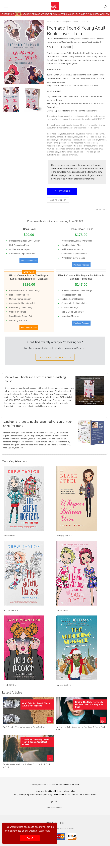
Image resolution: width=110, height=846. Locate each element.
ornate (62, 148)
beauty (53, 136)
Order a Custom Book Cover (55, 357)
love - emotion (85, 145)
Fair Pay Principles (62, 794)
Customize (62, 191)
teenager (56, 133)
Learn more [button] (44, 831)
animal (101, 133)
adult (95, 133)
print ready (73, 154)
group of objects (66, 142)
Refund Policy (69, 791)
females (102, 139)
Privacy (58, 791)
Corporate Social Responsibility (38, 794)
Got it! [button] (30, 838)
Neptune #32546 (63, 685)
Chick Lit (84, 21)
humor (59, 145)
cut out (98, 136)
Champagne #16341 (64, 535)
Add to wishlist (58, 200)
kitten (75, 145)
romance (94, 148)
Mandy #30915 (9, 685)
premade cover (72, 151)
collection (83, 136)
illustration (67, 145)
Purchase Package (29, 261)
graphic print (52, 142)
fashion (95, 139)
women (89, 133)
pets (78, 148)
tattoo (63, 133)
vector (62, 151)
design (60, 139)
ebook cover (62, 154)
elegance (87, 139)
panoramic (70, 148)
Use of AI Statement (88, 794)
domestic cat (72, 133)
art (48, 136)
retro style (85, 148)
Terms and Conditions (44, 791)
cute (103, 136)
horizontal (51, 145)
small (101, 148)
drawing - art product (73, 139)
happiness (78, 142)
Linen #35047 (62, 610)
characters (68, 136)
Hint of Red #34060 (11, 610)
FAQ (15, 794)
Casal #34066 (9, 535)
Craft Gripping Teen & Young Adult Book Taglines (24, 727)
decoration (51, 139)
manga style (97, 145)
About (21, 794)
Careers (74, 794)
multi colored (52, 148)
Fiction (50, 21)
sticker (82, 133)
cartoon (60, 136)
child (76, 136)
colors (91, 136)
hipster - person (91, 142)
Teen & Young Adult (63, 21)
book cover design (88, 151)
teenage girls (52, 151)
